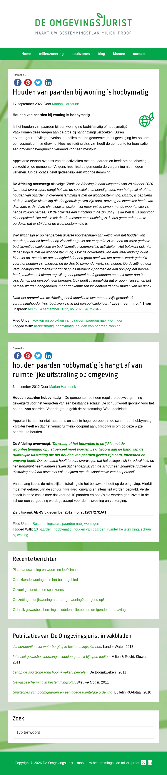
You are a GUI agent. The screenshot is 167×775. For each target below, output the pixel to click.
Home (26, 54)
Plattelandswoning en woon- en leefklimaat (45, 570)
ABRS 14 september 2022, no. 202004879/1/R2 (65, 309)
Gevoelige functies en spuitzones (38, 590)
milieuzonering (51, 54)
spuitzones (81, 54)
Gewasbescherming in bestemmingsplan (44, 682)
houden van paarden (91, 326)
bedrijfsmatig (44, 326)
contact (139, 54)
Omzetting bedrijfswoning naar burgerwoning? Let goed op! (58, 600)
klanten (119, 54)
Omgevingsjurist (83, 24)
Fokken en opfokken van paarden (58, 320)
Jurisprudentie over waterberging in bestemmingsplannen (57, 647)
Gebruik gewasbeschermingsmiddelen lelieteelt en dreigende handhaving (69, 610)
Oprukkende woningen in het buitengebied (45, 580)
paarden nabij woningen (104, 320)
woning (114, 326)
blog (101, 54)
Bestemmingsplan (46, 524)
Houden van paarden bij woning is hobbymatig (81, 92)
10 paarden (43, 529)
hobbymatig (65, 326)
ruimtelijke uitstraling (123, 529)
